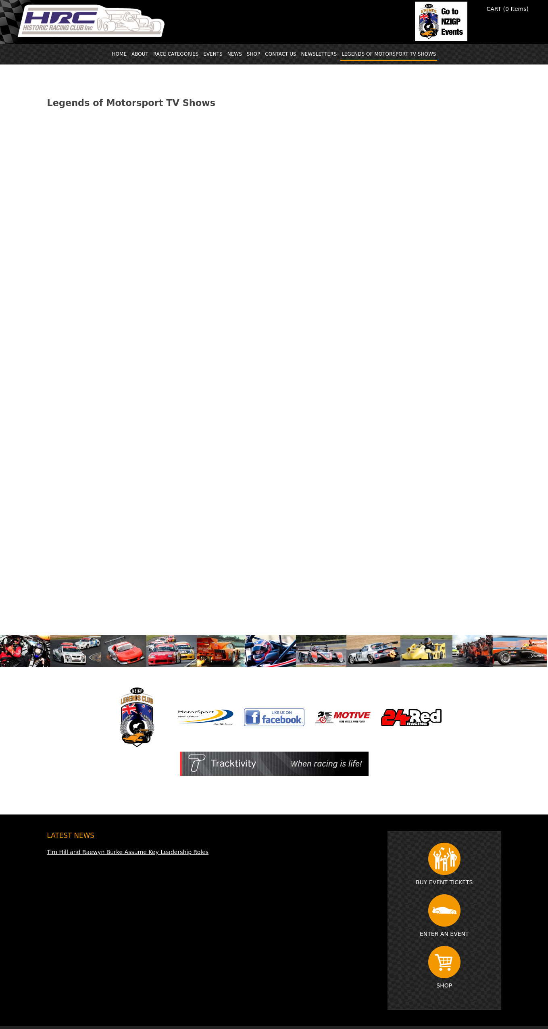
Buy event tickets (444, 864)
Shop (444, 967)
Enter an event (444, 915)
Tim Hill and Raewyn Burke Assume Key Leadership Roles (128, 852)
